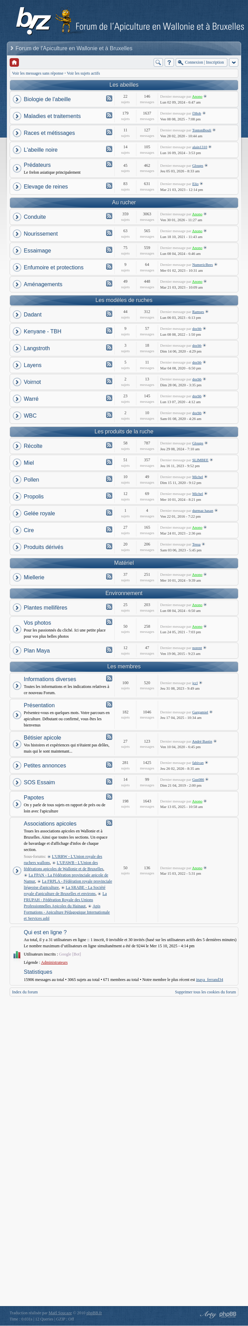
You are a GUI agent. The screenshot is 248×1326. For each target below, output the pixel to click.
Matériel (124, 563)
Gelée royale (39, 513)
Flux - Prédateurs (109, 164)
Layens (33, 365)
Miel (29, 463)
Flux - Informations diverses (109, 678)
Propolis (34, 496)
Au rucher (124, 202)
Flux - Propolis (109, 496)
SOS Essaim (39, 782)
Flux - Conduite (109, 216)
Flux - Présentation (109, 704)
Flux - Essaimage (109, 250)
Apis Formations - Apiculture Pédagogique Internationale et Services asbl (67, 912)
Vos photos (37, 623)
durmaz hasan (202, 510)
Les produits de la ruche (124, 431)
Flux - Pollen (109, 479)
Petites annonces (45, 765)
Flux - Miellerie (109, 576)
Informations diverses (50, 679)
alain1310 (199, 147)
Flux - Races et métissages (109, 132)
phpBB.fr (94, 1313)
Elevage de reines (46, 187)
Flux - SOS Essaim (109, 781)
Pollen (31, 480)
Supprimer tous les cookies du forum (205, 992)
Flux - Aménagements (109, 283)
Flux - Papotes (109, 797)
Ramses (198, 312)
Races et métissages (49, 133)
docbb (197, 328)
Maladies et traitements (52, 116)
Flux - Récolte (109, 445)
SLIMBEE (200, 460)
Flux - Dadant (109, 314)
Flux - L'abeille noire (109, 149)
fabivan (198, 763)
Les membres (124, 666)
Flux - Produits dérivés (109, 546)
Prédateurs (37, 165)
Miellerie (34, 577)
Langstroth (37, 348)
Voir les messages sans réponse (37, 73)
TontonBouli (201, 130)
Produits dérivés (43, 547)
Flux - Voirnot (109, 381)
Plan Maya (37, 651)
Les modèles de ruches (123, 300)
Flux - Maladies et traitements (109, 115)
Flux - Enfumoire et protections (109, 266)
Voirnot (32, 382)
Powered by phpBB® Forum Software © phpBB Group (228, 1314)
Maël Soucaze (60, 1313)
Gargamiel (200, 712)
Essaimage (37, 251)
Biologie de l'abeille (47, 99)
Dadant (33, 314)
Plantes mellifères (45, 608)
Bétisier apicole (42, 738)
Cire (29, 530)
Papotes (34, 797)
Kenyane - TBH (42, 331)
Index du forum (25, 992)
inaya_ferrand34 (209, 979)
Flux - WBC (109, 415)
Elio (195, 184)
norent (197, 648)
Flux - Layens (109, 364)
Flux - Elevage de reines (109, 186)
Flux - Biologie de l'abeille (109, 98)
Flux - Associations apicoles (109, 823)
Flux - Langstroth (109, 347)
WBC (30, 416)
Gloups (197, 165)
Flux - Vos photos (109, 622)
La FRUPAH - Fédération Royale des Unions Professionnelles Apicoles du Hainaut (65, 899)
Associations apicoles (50, 824)
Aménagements (43, 284)
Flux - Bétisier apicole (109, 737)
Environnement (124, 593)
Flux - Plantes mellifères (109, 607)
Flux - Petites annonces (109, 765)
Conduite (35, 217)
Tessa (196, 544)
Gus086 (198, 779)
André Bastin (202, 741)
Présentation (39, 705)
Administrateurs (54, 962)
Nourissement (41, 234)
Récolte (33, 446)
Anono (197, 96)
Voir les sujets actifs (83, 73)
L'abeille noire (41, 150)
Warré (31, 399)
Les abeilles (124, 85)
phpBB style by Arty (207, 1314)
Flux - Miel (109, 462)
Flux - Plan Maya (109, 650)
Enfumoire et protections (53, 267)
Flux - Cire (109, 529)
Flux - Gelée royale (109, 512)
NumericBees (202, 264)
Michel (197, 477)
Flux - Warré (109, 398)
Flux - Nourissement (109, 233)
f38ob (196, 113)
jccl (195, 683)
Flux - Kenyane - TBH (109, 330)
